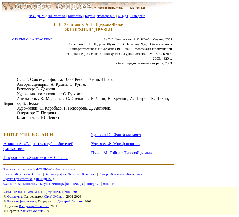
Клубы (90, 16)
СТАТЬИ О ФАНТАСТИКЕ (32, 39)
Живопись (88, 174)
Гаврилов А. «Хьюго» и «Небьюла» (35, 157)
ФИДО (123, 16)
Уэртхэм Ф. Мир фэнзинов (115, 143)
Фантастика (57, 16)
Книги (8, 174)
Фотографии (106, 16)
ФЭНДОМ (37, 16)
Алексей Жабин (31, 211)
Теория (73, 174)
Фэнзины (117, 174)
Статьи (37, 174)
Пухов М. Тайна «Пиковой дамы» (121, 153)
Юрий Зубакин (54, 196)
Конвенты (75, 16)
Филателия (134, 174)
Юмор (103, 174)
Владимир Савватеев (34, 206)
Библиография (55, 174)
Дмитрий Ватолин (70, 201)
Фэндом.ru (15, 196)
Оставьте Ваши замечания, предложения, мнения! (40, 192)
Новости (109, 184)
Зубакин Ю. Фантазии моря (116, 134)
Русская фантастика (17, 169)
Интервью (137, 16)
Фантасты (22, 174)
